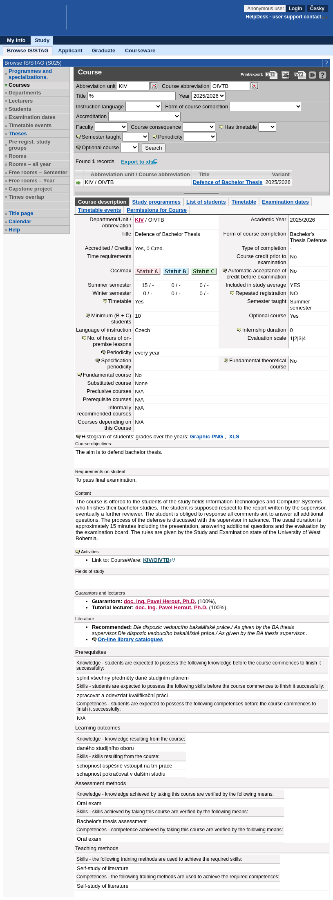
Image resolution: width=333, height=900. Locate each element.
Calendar (20, 221)
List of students (206, 202)
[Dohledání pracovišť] (154, 86)
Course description (102, 202)
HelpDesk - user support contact (283, 17)
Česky (317, 8)
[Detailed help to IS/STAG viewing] (322, 75)
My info (16, 40)
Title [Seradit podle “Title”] (204, 174)
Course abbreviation (185, 86)
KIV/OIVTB (156, 560)
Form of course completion (196, 106)
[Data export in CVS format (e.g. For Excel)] (300, 75)
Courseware (140, 50)
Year (184, 96)
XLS (234, 436)
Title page (21, 213)
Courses (19, 85)
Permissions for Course (157, 210)
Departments (25, 93)
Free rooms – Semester (38, 172)
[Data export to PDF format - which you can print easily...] (271, 75)
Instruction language (100, 106)
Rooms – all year (30, 164)
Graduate (103, 50)
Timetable (244, 202)
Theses (18, 133)
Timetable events (30, 125)
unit (96, 86)
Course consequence (156, 127)
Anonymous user (266, 8)
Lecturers (21, 101)
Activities (89, 551)
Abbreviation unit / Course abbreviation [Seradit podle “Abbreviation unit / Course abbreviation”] (140, 174)
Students (20, 109)
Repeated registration (260, 293)
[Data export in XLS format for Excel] (285, 75)
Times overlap (26, 197)
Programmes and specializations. (30, 74)
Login (295, 8)
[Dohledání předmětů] (254, 86)
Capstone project (30, 189)
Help (14, 230)
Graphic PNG (207, 436)
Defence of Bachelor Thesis (228, 182)
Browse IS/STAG (28, 50)
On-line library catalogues (130, 639)
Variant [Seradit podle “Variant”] (281, 174)
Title (81, 96)
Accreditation (91, 116)
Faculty (84, 127)
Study (42, 40)
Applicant (70, 50)
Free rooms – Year (32, 180)
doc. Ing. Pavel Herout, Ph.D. (160, 601)
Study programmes (156, 202)
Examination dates (32, 117)
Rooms (18, 156)
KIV (139, 220)
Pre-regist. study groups (30, 145)
